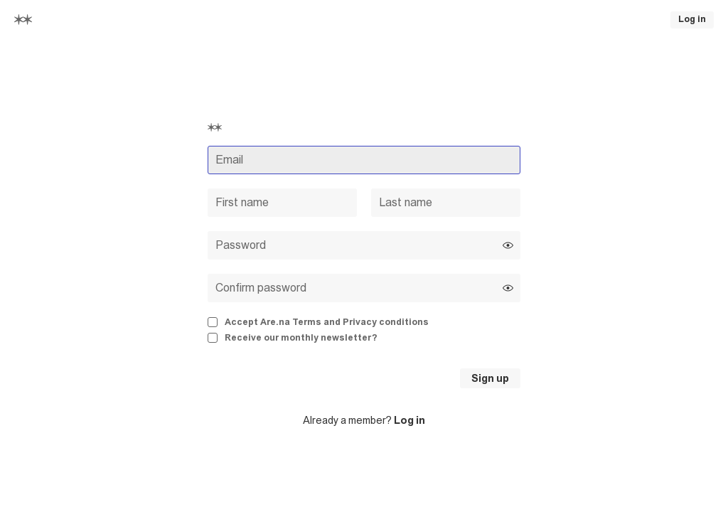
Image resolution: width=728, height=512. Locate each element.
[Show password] (508, 245)
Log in (692, 19)
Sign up (490, 378)
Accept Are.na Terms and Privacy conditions (318, 322)
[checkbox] (364, 322)
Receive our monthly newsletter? (293, 338)
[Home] (23, 20)
